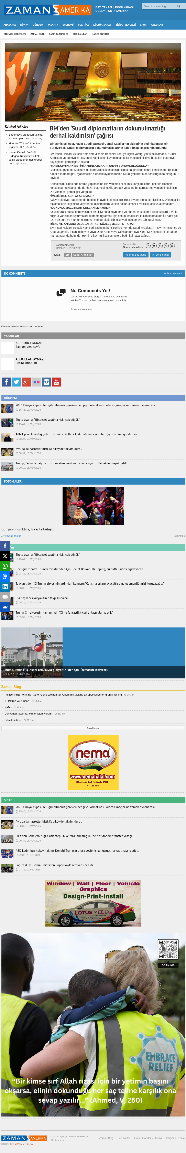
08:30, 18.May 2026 (28, 588)
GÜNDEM (38, 25)
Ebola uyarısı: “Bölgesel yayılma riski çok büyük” (45, 420)
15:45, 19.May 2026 (28, 409)
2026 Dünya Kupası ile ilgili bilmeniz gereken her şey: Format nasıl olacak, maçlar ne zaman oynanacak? (79, 405)
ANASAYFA (10, 25)
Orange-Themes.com (23, 1144)
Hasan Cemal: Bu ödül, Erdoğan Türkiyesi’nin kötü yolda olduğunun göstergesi (25, 156)
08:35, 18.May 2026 (28, 573)
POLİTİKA (83, 25)
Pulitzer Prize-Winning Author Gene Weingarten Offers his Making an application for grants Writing (62, 694)
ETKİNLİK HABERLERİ (15, 33)
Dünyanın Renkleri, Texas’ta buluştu (27, 529)
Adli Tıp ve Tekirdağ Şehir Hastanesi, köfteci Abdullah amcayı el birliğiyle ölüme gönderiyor (71, 434)
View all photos (11, 536)
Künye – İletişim (164, 1138)
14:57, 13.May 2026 (16, 674)
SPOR (143, 25)
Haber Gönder (142, 1138)
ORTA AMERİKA (118, 10)
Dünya (25, 171)
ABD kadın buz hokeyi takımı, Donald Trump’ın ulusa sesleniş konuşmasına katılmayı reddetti (72, 851)
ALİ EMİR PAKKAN (29, 343)
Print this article (135, 255)
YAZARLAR (157, 25)
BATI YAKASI (104, 7)
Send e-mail (160, 255)
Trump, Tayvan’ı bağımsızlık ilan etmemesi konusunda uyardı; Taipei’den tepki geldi (66, 463)
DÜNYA (24, 25)
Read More (93, 728)
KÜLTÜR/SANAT (102, 25)
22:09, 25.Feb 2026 (28, 855)
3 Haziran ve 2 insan (17, 700)
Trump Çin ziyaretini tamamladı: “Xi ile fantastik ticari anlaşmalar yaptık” (60, 612)
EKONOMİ (68, 25)
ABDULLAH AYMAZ (29, 359)
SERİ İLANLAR (80, 33)
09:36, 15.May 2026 (28, 602)
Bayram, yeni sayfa (27, 347)
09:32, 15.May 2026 (28, 617)
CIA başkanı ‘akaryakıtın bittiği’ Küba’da (39, 598)
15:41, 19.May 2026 (28, 424)
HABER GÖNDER (100, 33)
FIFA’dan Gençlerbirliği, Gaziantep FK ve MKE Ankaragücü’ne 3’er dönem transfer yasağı (68, 836)
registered (14, 326)
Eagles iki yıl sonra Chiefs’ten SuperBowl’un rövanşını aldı (51, 865)
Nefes (8, 707)
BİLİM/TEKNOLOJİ (126, 25)
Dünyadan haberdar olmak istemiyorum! (28, 713)
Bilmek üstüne (13, 720)
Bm (67, 254)
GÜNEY (100, 10)
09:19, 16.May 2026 (28, 467)
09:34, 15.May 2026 (28, 840)
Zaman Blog (11, 686)
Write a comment (173, 273)
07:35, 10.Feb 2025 (28, 869)
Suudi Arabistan (82, 254)
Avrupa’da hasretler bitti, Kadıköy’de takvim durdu (46, 449)
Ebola (181, 1138)
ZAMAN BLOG (38, 33)
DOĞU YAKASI (124, 7)
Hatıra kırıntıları (25, 363)
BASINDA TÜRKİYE (58, 33)
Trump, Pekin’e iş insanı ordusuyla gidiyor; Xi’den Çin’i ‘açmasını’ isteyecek (55, 670)
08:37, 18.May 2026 (28, 438)
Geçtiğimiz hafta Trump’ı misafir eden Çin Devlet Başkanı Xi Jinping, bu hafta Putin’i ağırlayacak (73, 569)
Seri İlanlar (124, 1138)
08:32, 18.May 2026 (28, 453)
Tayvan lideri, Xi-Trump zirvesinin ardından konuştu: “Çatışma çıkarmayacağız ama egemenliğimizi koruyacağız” (83, 583)
